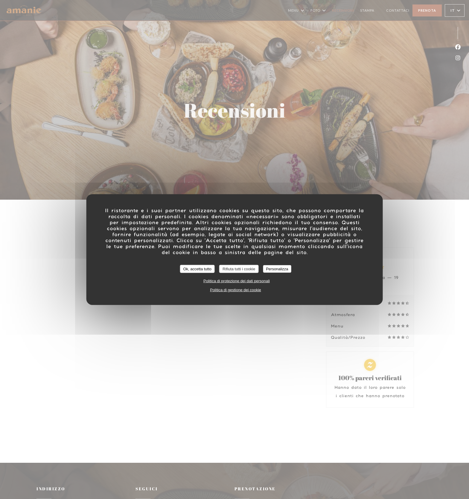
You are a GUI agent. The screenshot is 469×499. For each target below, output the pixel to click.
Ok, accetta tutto (197, 268)
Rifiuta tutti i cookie (239, 268)
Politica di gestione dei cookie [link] (235, 290)
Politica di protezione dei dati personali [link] (236, 281)
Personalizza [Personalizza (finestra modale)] (277, 268)
